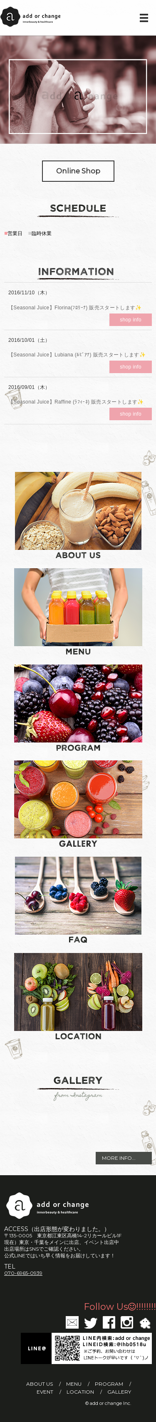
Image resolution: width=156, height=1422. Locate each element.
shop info (130, 320)
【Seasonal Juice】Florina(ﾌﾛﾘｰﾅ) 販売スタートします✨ (75, 308)
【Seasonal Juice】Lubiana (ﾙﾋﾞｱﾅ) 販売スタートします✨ (77, 355)
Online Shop (78, 171)
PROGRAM (109, 1384)
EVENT (45, 1392)
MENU (74, 1384)
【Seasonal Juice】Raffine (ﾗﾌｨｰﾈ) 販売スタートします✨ (76, 402)
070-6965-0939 (23, 1273)
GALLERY (119, 1392)
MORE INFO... (119, 1158)
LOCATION (80, 1392)
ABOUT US (39, 1384)
